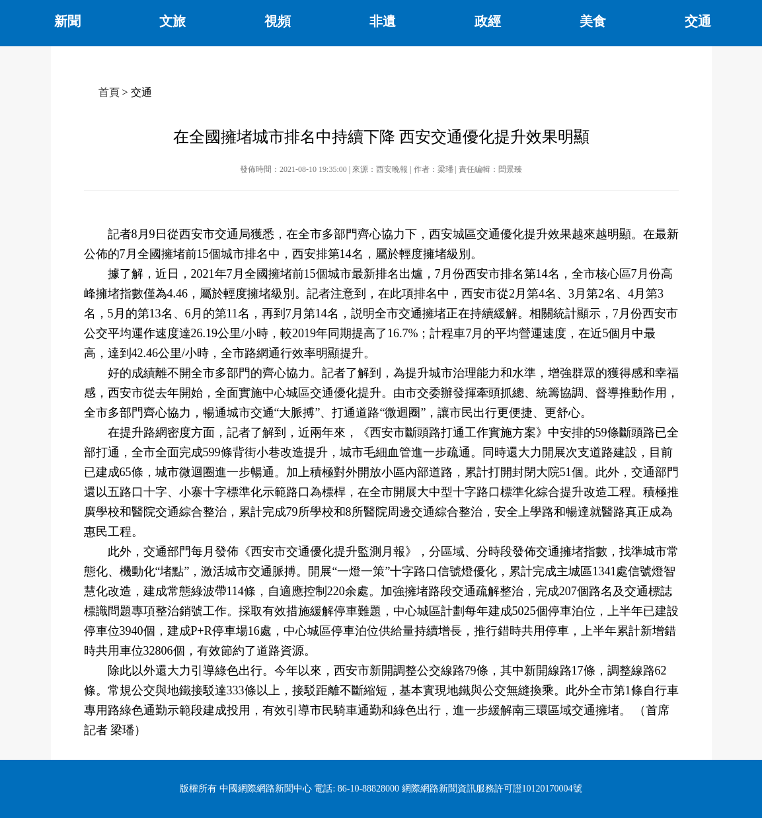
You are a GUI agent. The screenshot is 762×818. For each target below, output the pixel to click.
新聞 (67, 21)
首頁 (109, 92)
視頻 (277, 21)
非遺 (382, 21)
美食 (593, 21)
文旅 (172, 21)
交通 (698, 21)
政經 (488, 21)
